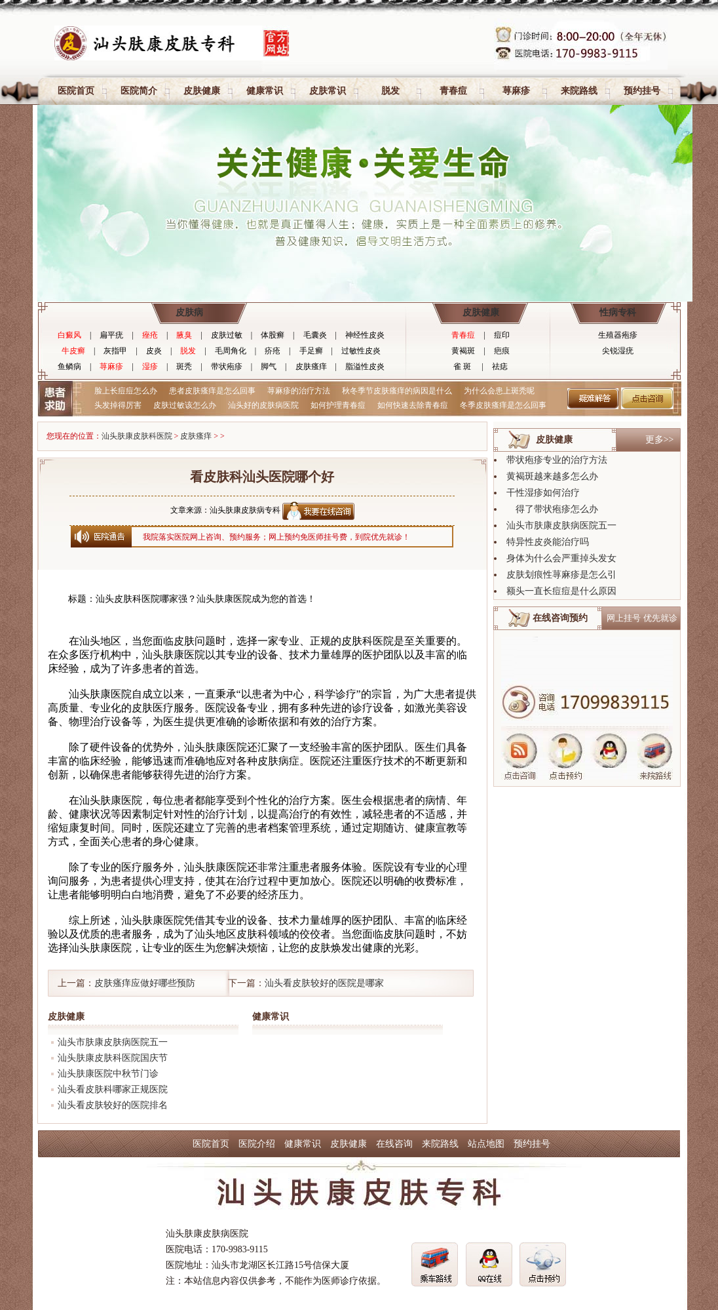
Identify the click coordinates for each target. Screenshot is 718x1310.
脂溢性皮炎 (365, 366)
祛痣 (500, 366)
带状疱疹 (226, 366)
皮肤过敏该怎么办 (184, 405)
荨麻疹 (516, 91)
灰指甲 (115, 350)
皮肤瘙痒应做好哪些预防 (144, 983)
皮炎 (154, 350)
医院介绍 (256, 1144)
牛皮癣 (73, 350)
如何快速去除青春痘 (412, 405)
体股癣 (272, 335)
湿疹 (150, 366)
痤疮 (150, 335)
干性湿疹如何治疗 (543, 493)
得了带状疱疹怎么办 (552, 509)
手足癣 (311, 350)
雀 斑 (462, 366)
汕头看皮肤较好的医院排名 (113, 1105)
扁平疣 (111, 335)
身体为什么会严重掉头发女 (561, 558)
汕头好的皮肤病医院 (263, 405)
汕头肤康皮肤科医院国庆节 (113, 1058)
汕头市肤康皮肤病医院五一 (113, 1042)
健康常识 (264, 91)
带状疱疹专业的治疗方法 (556, 460)
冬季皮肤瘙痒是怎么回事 (503, 405)
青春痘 (453, 91)
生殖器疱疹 (617, 335)
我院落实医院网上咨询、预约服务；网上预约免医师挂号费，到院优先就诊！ (276, 537)
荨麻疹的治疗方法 (298, 390)
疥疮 (272, 350)
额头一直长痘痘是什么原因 (561, 591)
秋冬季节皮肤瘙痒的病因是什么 (397, 390)
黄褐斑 (463, 350)
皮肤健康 (201, 91)
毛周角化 (230, 350)
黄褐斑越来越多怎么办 (552, 476)
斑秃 (184, 366)
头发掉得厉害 (118, 405)
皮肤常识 (327, 91)
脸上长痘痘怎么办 (125, 390)
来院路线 (579, 91)
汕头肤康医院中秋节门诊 (108, 1074)
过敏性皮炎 (361, 350)
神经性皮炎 (365, 335)
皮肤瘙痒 (311, 366)
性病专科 (617, 312)
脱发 (390, 91)
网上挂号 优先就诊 (642, 618)
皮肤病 (189, 312)
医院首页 (76, 91)
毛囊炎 (315, 335)
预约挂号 (642, 91)
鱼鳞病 (69, 366)
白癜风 (69, 335)
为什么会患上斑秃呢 (499, 390)
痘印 (502, 335)
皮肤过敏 (226, 335)
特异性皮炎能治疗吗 (547, 542)
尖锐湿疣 (617, 350)
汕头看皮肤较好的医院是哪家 (324, 983)
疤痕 (502, 350)
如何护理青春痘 (338, 405)
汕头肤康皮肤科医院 (137, 436)
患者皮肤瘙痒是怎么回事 (212, 390)
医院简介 (139, 91)
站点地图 (486, 1144)
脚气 (268, 366)
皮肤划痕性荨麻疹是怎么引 (561, 575)
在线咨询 (394, 1144)
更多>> (659, 440)
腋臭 (184, 335)
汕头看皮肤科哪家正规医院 (113, 1089)
